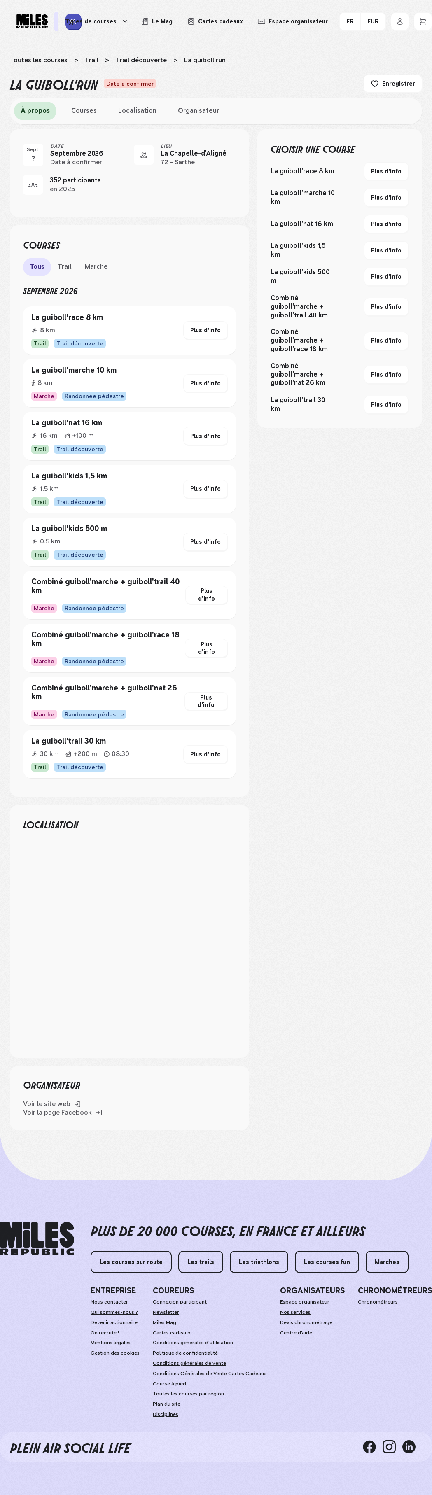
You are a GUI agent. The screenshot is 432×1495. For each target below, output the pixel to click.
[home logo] (37, 1238)
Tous (37, 267)
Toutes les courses (39, 60)
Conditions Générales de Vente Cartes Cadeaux (210, 1373)
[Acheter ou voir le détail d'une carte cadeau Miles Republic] (215, 21)
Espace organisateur (304, 1302)
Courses (84, 110)
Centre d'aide (296, 1333)
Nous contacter (109, 1302)
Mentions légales (111, 1343)
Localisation (137, 110)
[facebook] (373, 1447)
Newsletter (166, 1312)
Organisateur (198, 110)
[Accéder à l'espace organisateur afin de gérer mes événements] (292, 21)
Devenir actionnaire (114, 1322)
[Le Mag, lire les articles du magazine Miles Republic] (157, 21)
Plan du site (166, 1404)
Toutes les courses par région (188, 1394)
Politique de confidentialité (185, 1353)
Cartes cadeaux (172, 1333)
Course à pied (169, 1384)
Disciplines (165, 1414)
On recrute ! (105, 1333)
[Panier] (423, 21)
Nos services (295, 1312)
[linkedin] (412, 1447)
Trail (91, 60)
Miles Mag (164, 1322)
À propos (35, 110)
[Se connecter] (400, 21)
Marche (96, 267)
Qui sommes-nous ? (114, 1312)
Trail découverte (141, 60)
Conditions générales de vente (189, 1363)
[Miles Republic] (32, 21)
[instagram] (392, 1447)
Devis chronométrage (306, 1322)
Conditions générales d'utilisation (193, 1343)
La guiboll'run (205, 60)
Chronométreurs (378, 1302)
